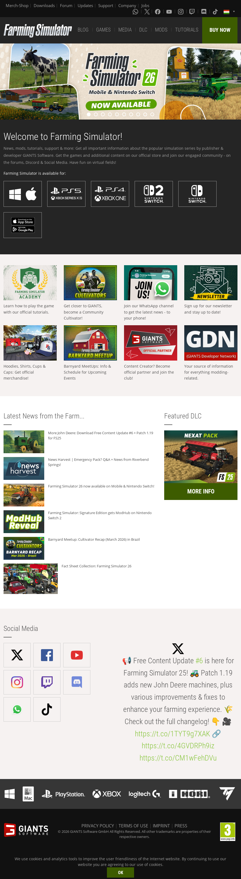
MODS (161, 30)
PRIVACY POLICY (97, 826)
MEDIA (125, 30)
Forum (66, 5)
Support (105, 5)
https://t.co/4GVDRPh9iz (178, 745)
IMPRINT (161, 826)
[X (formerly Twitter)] (147, 11)
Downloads (44, 5)
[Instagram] (181, 11)
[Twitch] (192, 11)
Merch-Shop (17, 5)
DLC (143, 30)
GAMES (103, 30)
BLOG (83, 30)
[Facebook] (158, 11)
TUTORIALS (186, 30)
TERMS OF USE (133, 826)
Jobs (145, 5)
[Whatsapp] (136, 11)
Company (127, 5)
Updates (85, 5)
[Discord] (204, 11)
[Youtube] (169, 11)
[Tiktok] (216, 11)
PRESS (181, 826)
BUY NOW (220, 30)
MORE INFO (200, 491)
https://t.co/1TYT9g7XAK (172, 733)
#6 (199, 660)
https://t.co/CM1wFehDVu (178, 757)
